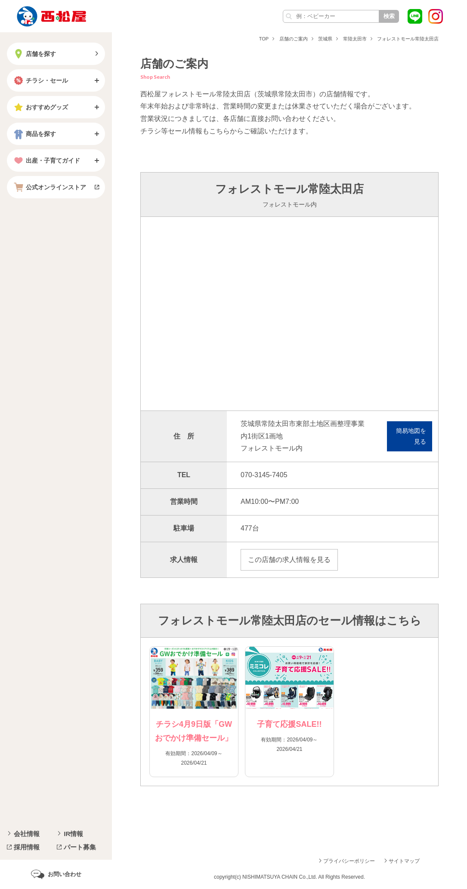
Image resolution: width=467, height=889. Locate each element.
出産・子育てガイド (46, 160)
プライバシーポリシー (349, 861)
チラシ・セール (40, 80)
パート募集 (80, 847)
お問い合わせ (64, 874)
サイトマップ (404, 861)
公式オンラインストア (49, 187)
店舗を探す (34, 53)
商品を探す (34, 133)
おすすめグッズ (40, 107)
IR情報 (73, 833)
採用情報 (27, 847)
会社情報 (27, 833)
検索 (389, 16)
